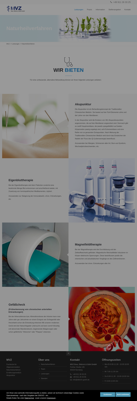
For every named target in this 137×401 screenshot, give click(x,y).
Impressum (51, 398)
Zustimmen (107, 394)
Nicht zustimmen (123, 394)
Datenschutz (29, 398)
